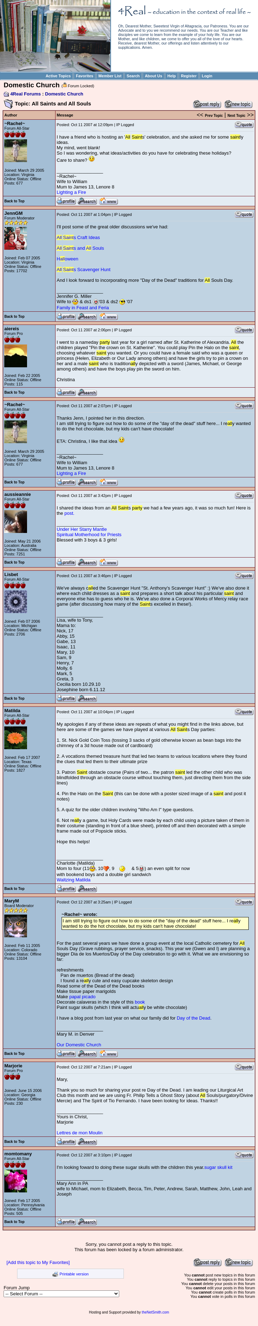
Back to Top (14, 201)
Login (207, 76)
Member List (110, 76)
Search (133, 76)
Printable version (74, 1274)
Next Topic (236, 116)
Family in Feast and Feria (83, 307)
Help (171, 76)
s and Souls (80, 248)
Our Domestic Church (79, 1044)
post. (69, 513)
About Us (153, 76)
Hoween (67, 258)
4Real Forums (25, 94)
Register (188, 76)
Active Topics (58, 76)
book (140, 1002)
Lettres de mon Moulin (79, 1132)
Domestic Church (64, 94)
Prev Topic (214, 116)
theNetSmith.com (155, 1312)
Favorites (84, 76)
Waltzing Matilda (73, 879)
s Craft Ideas (78, 237)
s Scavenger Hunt (83, 269)
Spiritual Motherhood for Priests (89, 534)
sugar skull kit (218, 1167)
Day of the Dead (193, 1018)
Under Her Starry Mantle (82, 529)
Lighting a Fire (71, 192)
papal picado (82, 996)
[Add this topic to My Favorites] (38, 1262)
